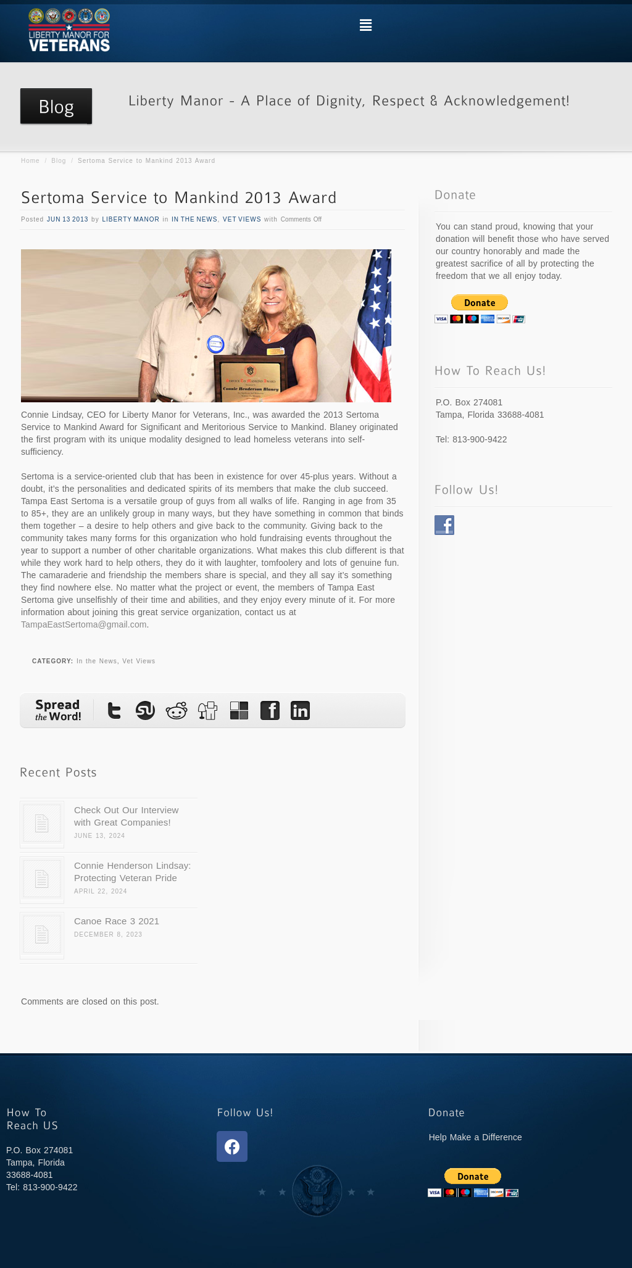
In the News (194, 219)
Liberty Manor (130, 219)
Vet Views (242, 219)
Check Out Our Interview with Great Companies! (126, 816)
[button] (365, 25)
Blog (58, 160)
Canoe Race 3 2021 (116, 921)
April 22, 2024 (100, 891)
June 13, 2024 (99, 835)
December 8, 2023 (108, 934)
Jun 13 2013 (67, 219)
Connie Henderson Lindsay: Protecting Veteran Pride (132, 871)
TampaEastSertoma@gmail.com (84, 624)
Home (30, 160)
